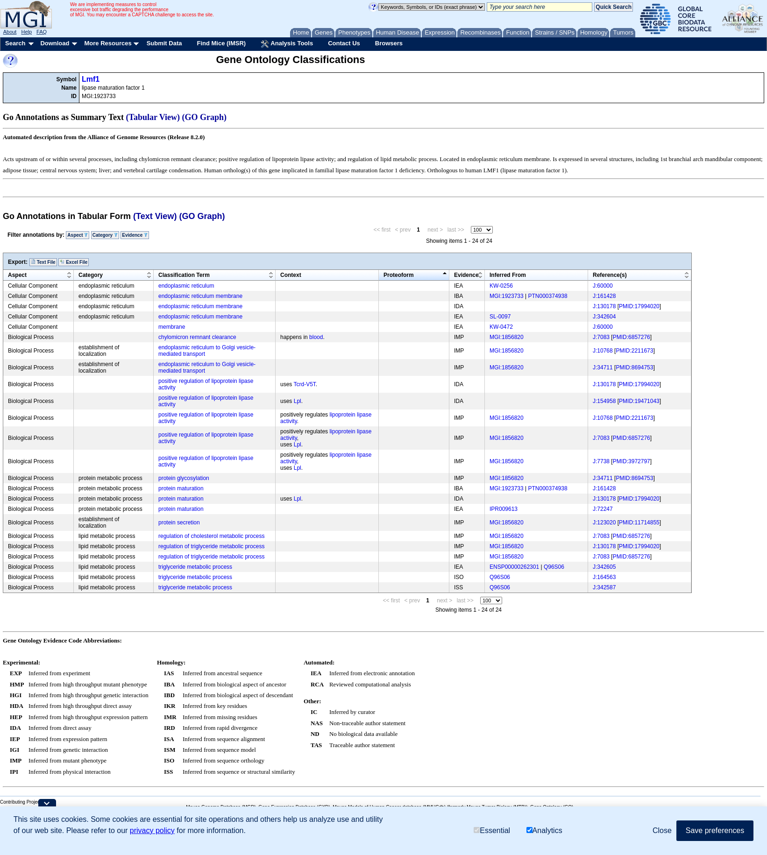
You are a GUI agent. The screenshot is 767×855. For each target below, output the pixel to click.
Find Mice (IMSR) (221, 43)
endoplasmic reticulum (186, 286)
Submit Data (164, 43)
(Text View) (155, 216)
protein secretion (179, 522)
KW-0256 (501, 286)
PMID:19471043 (639, 401)
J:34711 (603, 367)
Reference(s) (610, 275)
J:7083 (601, 337)
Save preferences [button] (715, 830)
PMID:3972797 (631, 461)
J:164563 (604, 577)
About (10, 32)
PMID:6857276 (631, 337)
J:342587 (604, 587)
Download (54, 43)
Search (15, 43)
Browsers (389, 43)
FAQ (41, 32)
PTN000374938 (548, 296)
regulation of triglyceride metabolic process (211, 546)
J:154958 (604, 401)
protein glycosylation (183, 478)
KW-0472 (501, 327)
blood (316, 337)
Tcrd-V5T (304, 384)
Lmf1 (90, 79)
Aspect (77, 235)
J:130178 (604, 306)
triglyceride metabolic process (195, 567)
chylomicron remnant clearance (197, 337)
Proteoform (399, 275)
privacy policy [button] (152, 830)
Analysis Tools (287, 44)
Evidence (135, 235)
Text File (43, 262)
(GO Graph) (204, 117)
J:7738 (601, 461)
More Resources (107, 43)
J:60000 (603, 286)
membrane (171, 327)
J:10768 (603, 350)
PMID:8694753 (634, 367)
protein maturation (181, 488)
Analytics (544, 830)
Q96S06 (554, 567)
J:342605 (604, 567)
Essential (492, 830)
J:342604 (604, 316)
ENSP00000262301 (514, 567)
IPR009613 (504, 509)
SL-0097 (500, 316)
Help (26, 32)
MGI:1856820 (507, 337)
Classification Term (184, 275)
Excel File (73, 262)
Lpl (297, 401)
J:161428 (604, 296)
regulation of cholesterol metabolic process (211, 536)
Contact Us (344, 43)
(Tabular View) (153, 117)
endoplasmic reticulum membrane (200, 296)
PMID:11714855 (639, 522)
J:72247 (603, 509)
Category (105, 235)
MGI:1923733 (507, 296)
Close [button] (662, 830)
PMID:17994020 (639, 306)
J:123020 (604, 522)
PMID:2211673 (634, 350)
